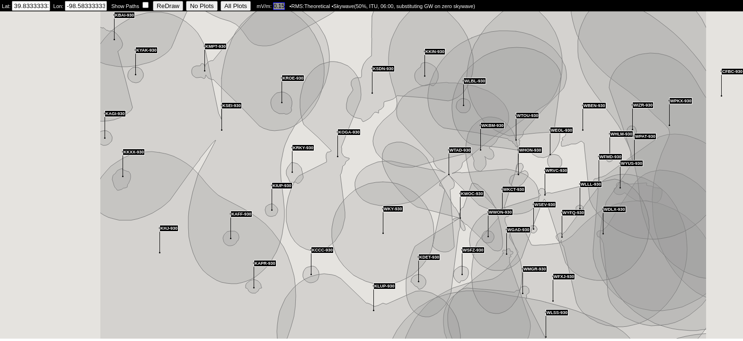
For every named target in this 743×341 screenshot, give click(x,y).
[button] (506, 242)
